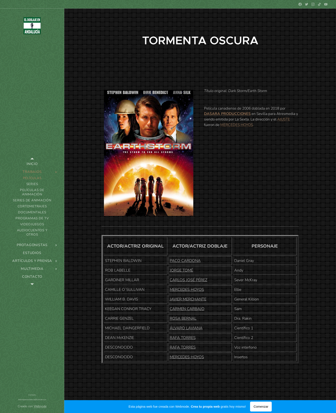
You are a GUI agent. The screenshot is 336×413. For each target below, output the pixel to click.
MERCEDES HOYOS (236, 124)
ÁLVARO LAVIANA (186, 328)
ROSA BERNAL (183, 318)
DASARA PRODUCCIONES (227, 113)
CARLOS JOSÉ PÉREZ (188, 279)
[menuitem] (32, 164)
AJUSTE (283, 119)
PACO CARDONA (185, 260)
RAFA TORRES (183, 337)
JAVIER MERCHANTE (188, 299)
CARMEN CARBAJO (187, 308)
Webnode (40, 406)
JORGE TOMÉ (181, 270)
